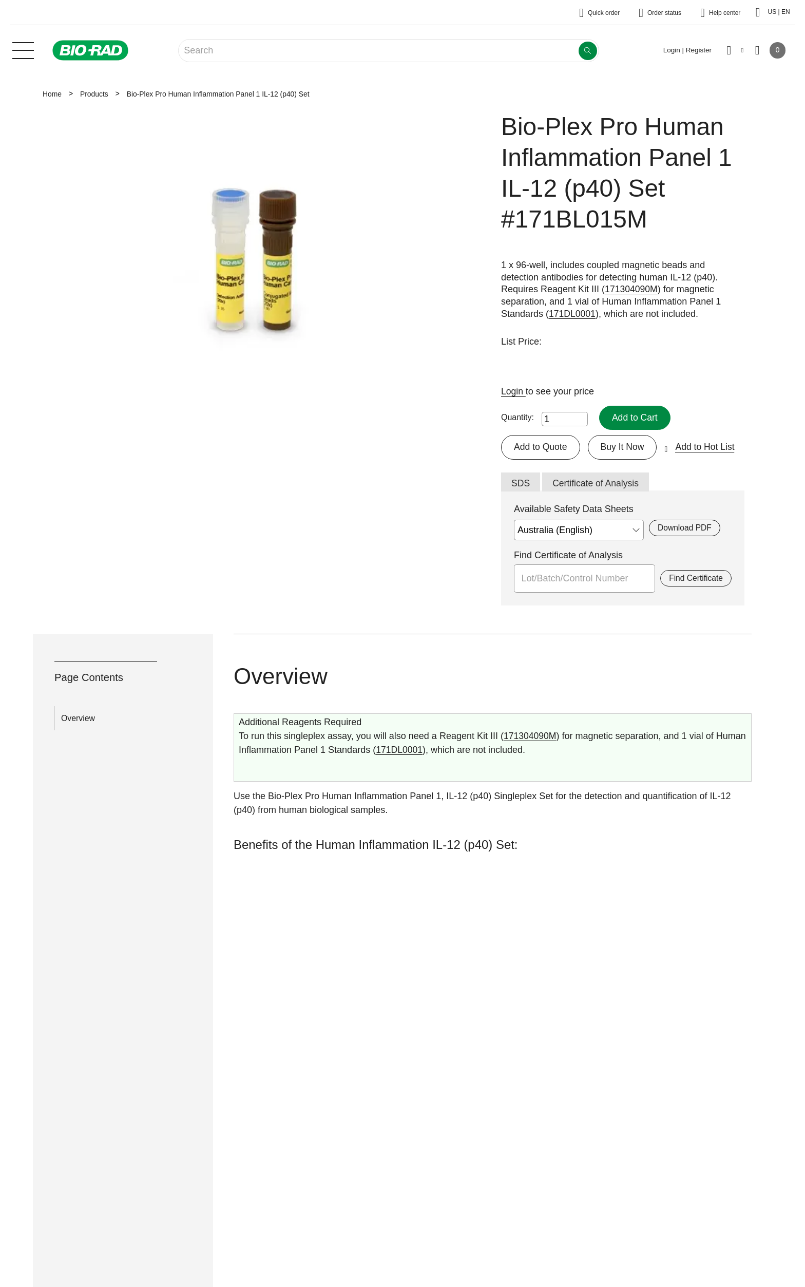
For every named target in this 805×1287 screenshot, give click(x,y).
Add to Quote (541, 447)
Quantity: (517, 417)
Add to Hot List (708, 447)
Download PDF (685, 528)
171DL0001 (573, 314)
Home (52, 94)
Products (94, 94)
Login (513, 391)
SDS (520, 484)
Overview (78, 718)
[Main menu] (23, 49)
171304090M (632, 289)
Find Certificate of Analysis (568, 556)
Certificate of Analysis (597, 484)
